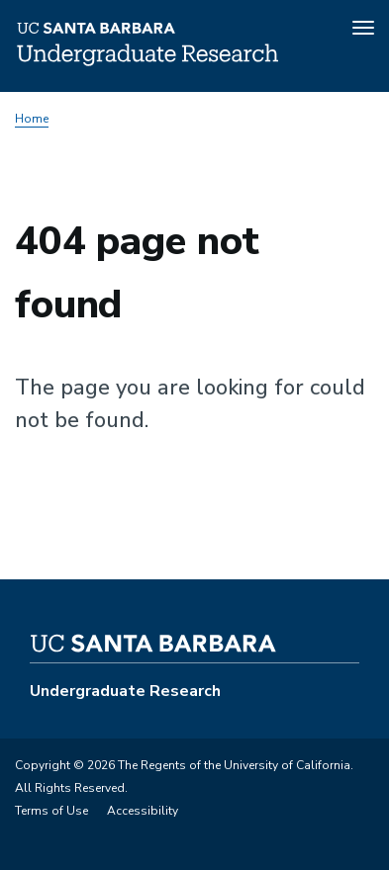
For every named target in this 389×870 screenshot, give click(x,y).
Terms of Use (51, 811)
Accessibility (142, 811)
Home (32, 119)
